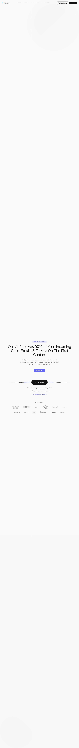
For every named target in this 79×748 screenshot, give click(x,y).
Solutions (25, 2)
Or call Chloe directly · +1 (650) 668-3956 (39, 392)
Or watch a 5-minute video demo (39, 394)
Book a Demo (73, 2)
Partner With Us (47, 2)
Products (19, 2)
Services (32, 2)
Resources (39, 2)
